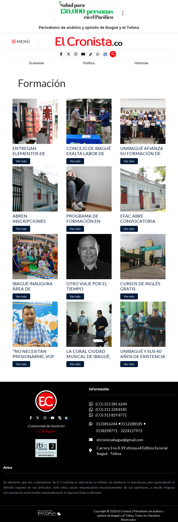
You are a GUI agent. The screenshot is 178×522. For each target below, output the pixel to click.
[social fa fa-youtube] (83, 54)
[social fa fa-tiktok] (90, 54)
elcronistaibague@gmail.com (120, 440)
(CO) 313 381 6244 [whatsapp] (111, 404)
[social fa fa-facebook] (61, 54)
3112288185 (131, 424)
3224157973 (131, 431)
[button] (98, 54)
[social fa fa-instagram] (76, 54)
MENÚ (21, 41)
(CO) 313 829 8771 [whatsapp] (111, 415)
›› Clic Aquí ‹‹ (46, 431)
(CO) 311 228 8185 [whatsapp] (111, 409)
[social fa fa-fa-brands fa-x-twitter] (68, 54)
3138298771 (106, 431)
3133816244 (106, 424)
